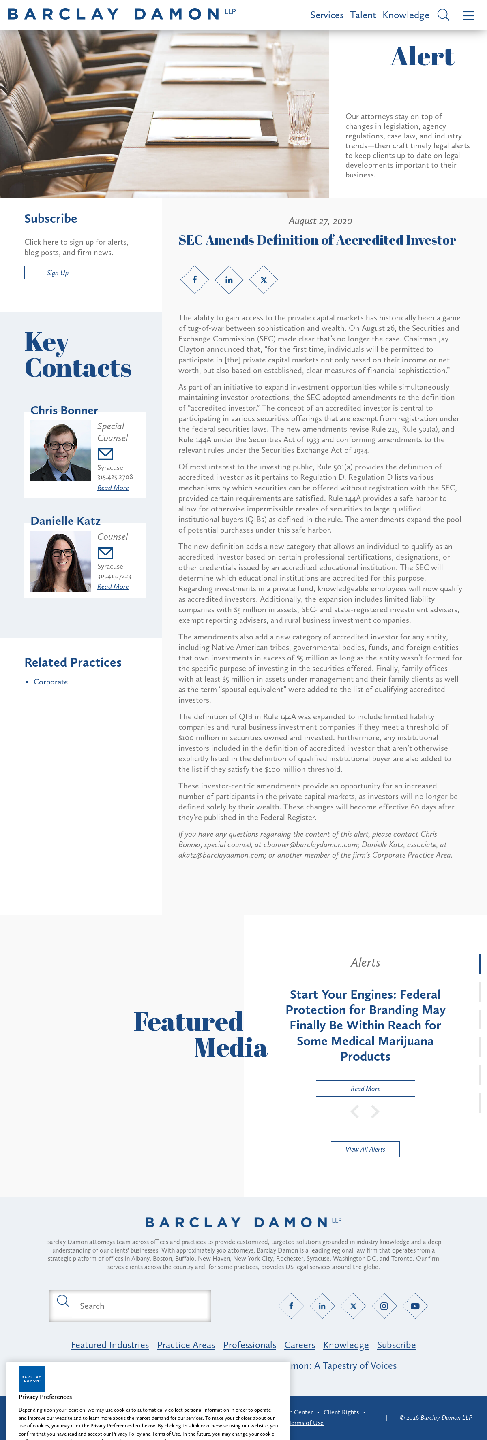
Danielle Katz (65, 521)
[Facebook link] (195, 280)
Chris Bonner (64, 410)
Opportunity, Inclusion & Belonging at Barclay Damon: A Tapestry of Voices (243, 1365)
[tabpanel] (365, 1025)
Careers (299, 1345)
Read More (113, 487)
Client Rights (341, 1412)
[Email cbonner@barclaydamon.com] (118, 455)
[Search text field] (139, 1306)
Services (327, 15)
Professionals (249, 1345)
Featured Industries (110, 1345)
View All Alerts (365, 1149)
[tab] (480, 964)
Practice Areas (186, 1345)
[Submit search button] (62, 1300)
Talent (363, 15)
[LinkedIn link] (229, 280)
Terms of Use (306, 1423)
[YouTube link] (415, 1306)
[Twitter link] (263, 280)
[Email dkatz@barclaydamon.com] (114, 554)
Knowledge (405, 15)
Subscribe (396, 1345)
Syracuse (110, 467)
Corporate (51, 681)
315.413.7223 (114, 575)
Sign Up (58, 272)
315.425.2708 (115, 476)
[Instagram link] (384, 1306)
